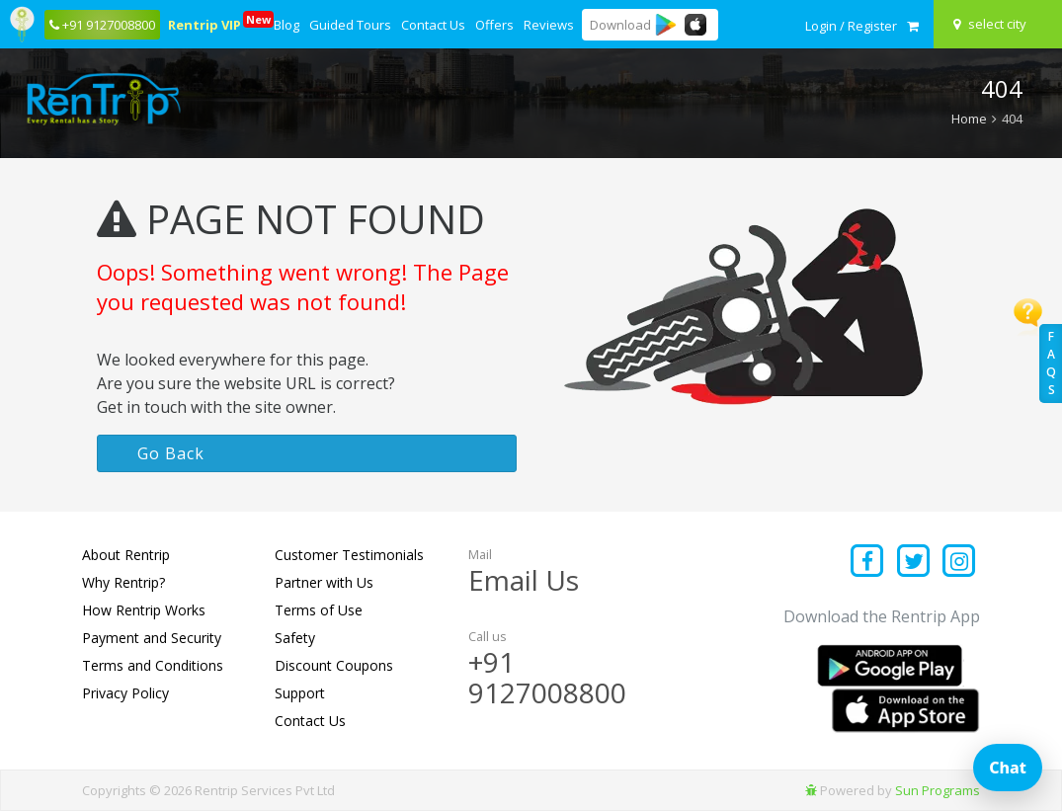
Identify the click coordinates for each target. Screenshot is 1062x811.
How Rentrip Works (143, 610)
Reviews (549, 25)
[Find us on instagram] (960, 562)
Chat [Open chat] (1007, 767)
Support (300, 693)
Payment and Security (151, 637)
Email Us (523, 580)
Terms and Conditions (152, 665)
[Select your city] (1000, 24)
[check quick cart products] (913, 26)
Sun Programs (937, 790)
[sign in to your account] (851, 26)
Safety (295, 637)
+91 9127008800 (547, 677)
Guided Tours (350, 25)
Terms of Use (319, 610)
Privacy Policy (125, 693)
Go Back (170, 453)
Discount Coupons (334, 665)
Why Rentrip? (123, 582)
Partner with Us (324, 582)
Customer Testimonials (349, 554)
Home (969, 118)
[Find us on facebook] (868, 562)
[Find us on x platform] (913, 562)
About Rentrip (126, 554)
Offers (494, 25)
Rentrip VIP (205, 22)
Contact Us (433, 25)
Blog (286, 25)
